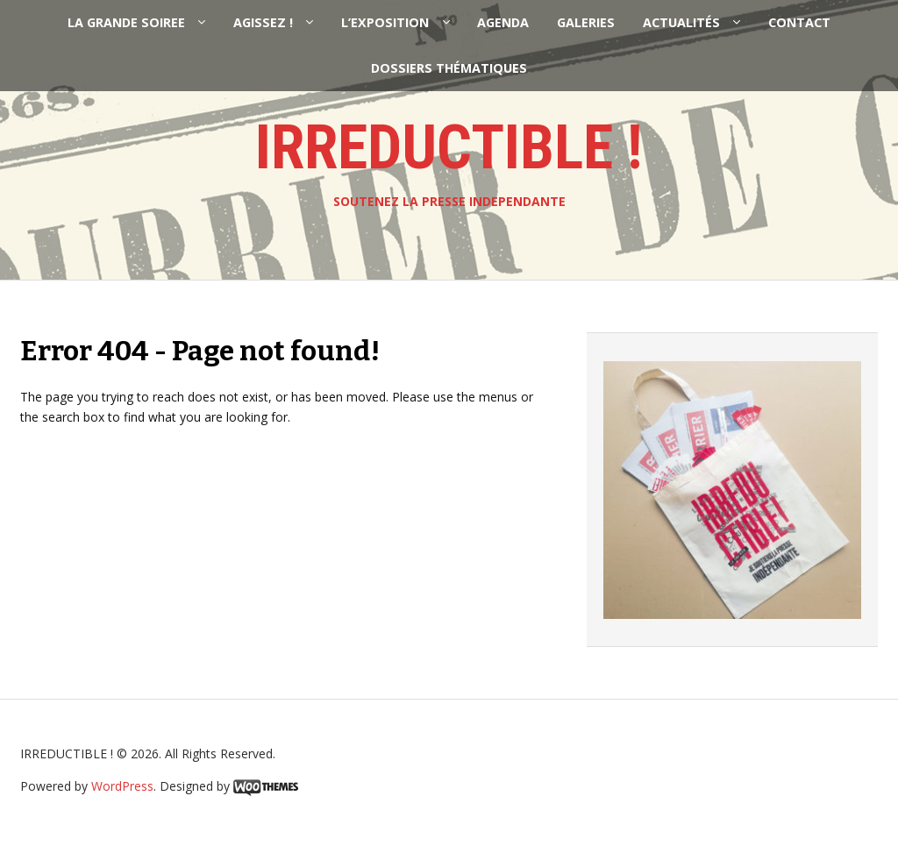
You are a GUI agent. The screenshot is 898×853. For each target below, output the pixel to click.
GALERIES (586, 22)
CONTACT (799, 22)
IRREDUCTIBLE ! (449, 147)
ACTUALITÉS (681, 22)
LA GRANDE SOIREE (126, 22)
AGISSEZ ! (263, 22)
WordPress (122, 786)
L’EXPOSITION (385, 22)
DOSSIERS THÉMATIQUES (449, 68)
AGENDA (503, 22)
